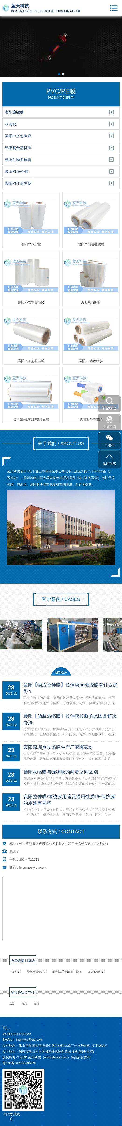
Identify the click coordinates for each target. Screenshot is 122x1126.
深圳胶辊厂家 (96, 971)
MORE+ (61, 672)
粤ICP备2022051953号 (19, 1063)
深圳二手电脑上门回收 (67, 971)
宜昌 (24, 1003)
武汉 (12, 1003)
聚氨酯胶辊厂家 (37, 971)
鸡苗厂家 (15, 971)
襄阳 (36, 1003)
